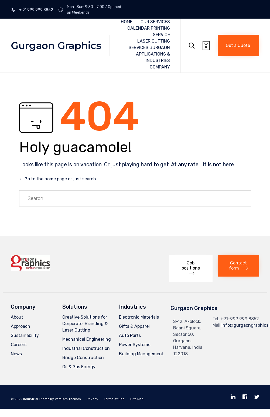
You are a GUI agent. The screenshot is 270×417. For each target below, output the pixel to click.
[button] (238, 45)
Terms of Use (114, 399)
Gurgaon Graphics (56, 46)
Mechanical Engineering (86, 339)
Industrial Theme (36, 399)
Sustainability (25, 335)
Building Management (141, 353)
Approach (20, 326)
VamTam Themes (68, 399)
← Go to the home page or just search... (59, 178)
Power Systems (134, 344)
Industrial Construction (86, 348)
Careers (18, 344)
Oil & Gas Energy (78, 366)
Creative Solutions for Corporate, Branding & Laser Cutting (85, 324)
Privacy (92, 399)
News (16, 353)
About (17, 317)
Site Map (136, 399)
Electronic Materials (139, 317)
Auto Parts (130, 335)
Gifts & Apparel (134, 326)
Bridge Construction (83, 357)
